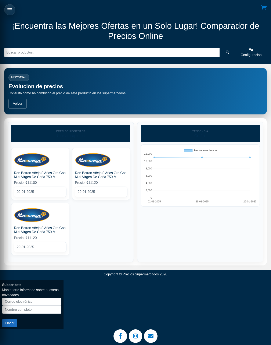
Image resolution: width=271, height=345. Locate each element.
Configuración (251, 52)
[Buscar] (112, 52)
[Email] (151, 336)
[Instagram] (135, 336)
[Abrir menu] (9, 9)
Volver (17, 103)
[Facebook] (120, 336)
